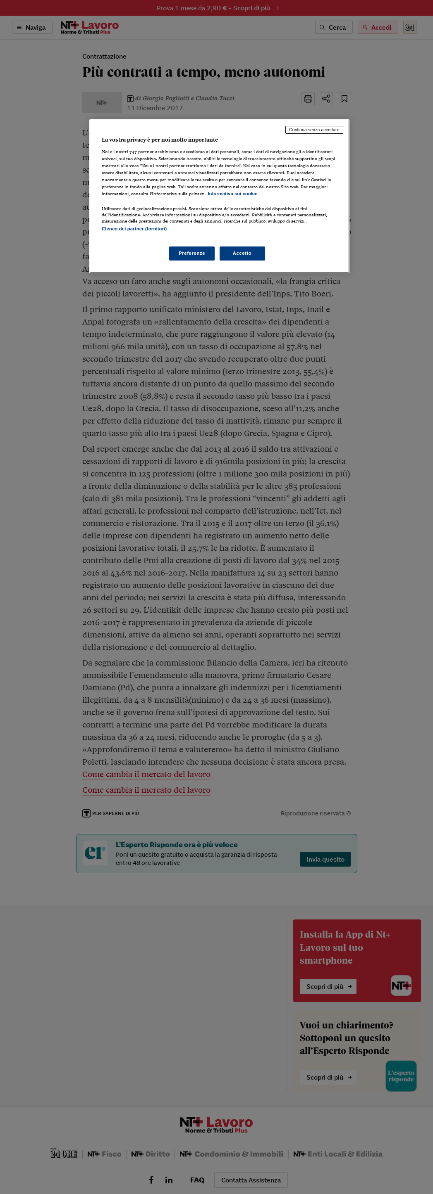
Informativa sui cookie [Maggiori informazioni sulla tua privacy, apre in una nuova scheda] (232, 193)
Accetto (242, 253)
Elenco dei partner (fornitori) (134, 228)
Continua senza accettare (314, 129)
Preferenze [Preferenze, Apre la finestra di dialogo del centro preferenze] (192, 253)
